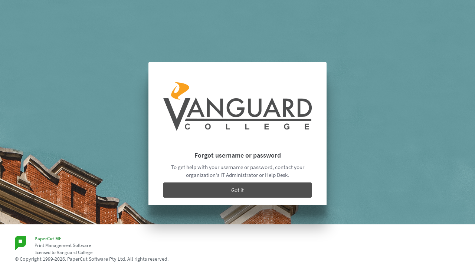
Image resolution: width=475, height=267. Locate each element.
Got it (237, 190)
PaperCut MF (48, 238)
